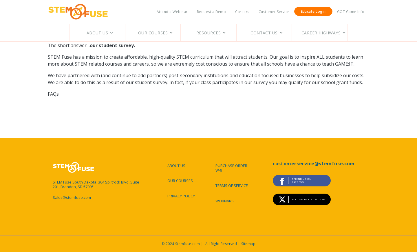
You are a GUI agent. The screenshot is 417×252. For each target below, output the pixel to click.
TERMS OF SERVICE (231, 185)
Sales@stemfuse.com (72, 197)
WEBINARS (224, 200)
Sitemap (248, 243)
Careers (242, 11)
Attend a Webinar (172, 11)
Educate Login (313, 11)
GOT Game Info (350, 11)
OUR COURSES (180, 180)
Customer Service (274, 11)
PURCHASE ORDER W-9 (231, 168)
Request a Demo (211, 11)
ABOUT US (176, 165)
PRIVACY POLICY (181, 196)
